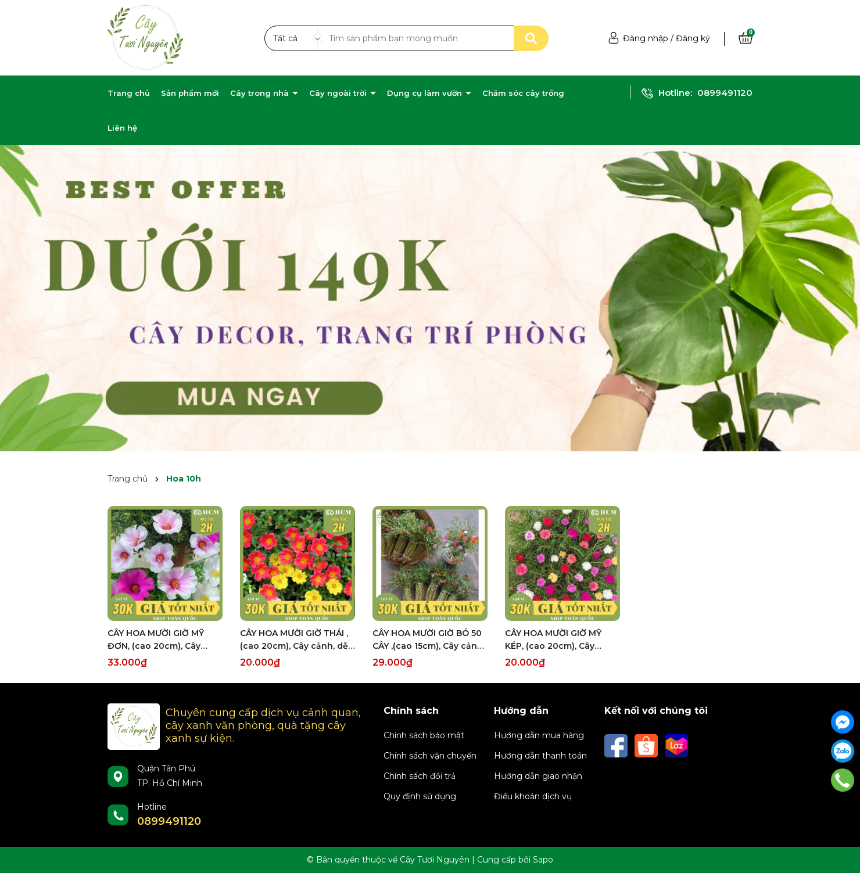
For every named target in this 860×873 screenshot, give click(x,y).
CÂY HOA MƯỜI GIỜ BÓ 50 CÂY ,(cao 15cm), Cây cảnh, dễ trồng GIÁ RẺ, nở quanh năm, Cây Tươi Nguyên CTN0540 (428, 640)
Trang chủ (128, 93)
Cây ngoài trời (339, 93)
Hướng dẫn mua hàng (539, 735)
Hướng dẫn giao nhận (538, 776)
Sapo (543, 859)
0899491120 (724, 92)
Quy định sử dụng (420, 796)
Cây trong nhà (260, 93)
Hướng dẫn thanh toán (540, 755)
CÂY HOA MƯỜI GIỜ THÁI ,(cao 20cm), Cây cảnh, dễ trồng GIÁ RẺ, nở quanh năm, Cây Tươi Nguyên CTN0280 (294, 640)
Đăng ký (693, 38)
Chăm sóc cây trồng (523, 93)
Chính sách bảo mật (424, 735)
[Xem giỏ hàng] (745, 38)
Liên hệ (122, 127)
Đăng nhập (645, 38)
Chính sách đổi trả (420, 776)
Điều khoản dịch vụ (533, 796)
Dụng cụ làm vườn (425, 93)
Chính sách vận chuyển (430, 755)
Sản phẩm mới (190, 93)
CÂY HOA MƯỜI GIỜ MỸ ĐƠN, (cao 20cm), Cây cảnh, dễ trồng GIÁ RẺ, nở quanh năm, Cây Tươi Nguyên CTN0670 (161, 640)
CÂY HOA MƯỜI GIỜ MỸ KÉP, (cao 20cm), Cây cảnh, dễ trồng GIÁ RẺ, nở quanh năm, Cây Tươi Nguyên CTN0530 (559, 640)
